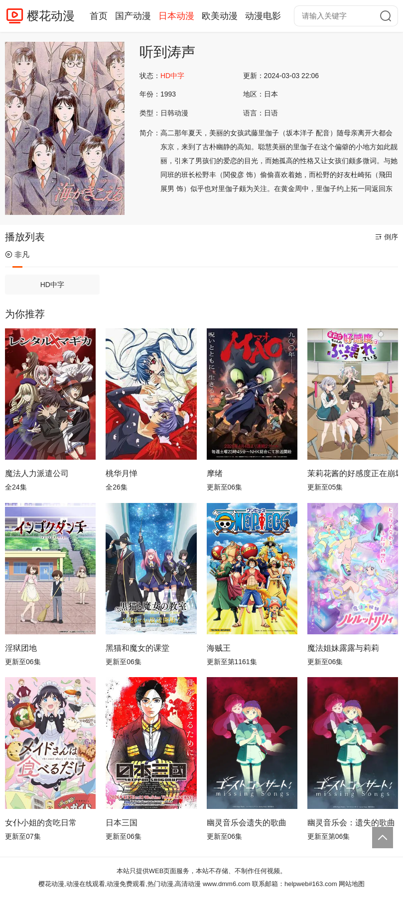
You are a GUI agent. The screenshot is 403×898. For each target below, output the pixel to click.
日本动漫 (176, 16)
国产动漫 (133, 16)
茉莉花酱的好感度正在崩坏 (352, 473)
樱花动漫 (51, 15)
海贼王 (219, 648)
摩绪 (215, 473)
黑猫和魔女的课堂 (137, 648)
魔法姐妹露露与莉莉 (343, 648)
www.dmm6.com (226, 884)
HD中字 (52, 285)
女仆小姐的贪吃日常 (41, 822)
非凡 (17, 254)
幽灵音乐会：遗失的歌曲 (351, 822)
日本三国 (121, 822)
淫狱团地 (21, 648)
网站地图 (352, 884)
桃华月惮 (121, 473)
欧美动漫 (220, 16)
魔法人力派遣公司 (37, 473)
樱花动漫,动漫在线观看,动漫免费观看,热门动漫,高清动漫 (119, 884)
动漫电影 (263, 16)
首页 (99, 16)
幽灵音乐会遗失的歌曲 (246, 822)
